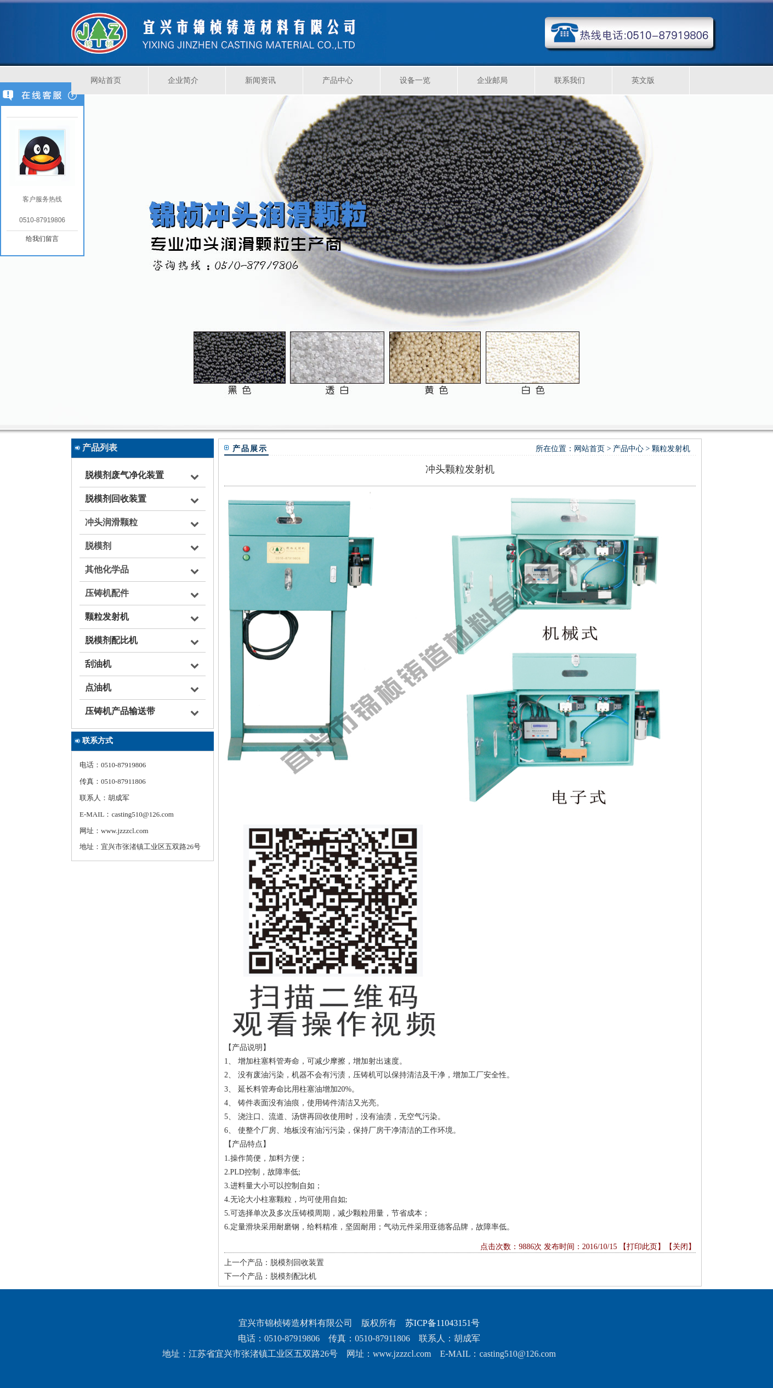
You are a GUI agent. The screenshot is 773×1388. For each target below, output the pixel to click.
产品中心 (337, 80)
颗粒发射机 (107, 616)
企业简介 (183, 80)
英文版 (643, 80)
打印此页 (642, 1247)
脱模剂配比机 (111, 640)
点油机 (98, 687)
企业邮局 (492, 80)
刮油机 (98, 663)
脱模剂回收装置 (115, 498)
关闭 (680, 1247)
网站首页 (105, 80)
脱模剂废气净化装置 (124, 475)
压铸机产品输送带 (120, 711)
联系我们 (569, 80)
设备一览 (415, 80)
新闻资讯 (260, 80)
